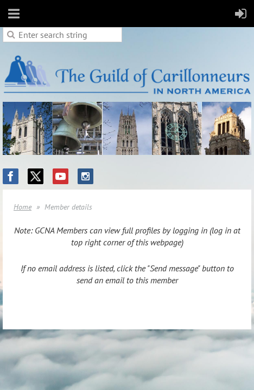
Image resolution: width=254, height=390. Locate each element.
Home (22, 207)
